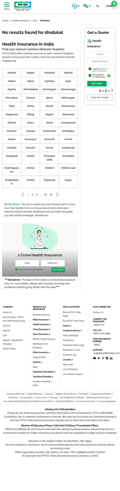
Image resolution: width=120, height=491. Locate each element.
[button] (75, 6)
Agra (68, 81)
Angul (68, 179)
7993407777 (99, 324)
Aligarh (49, 114)
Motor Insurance (41, 320)
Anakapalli (12, 155)
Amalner (12, 131)
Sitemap (54, 398)
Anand (30, 155)
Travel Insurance (41, 329)
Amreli (68, 139)
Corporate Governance (101, 394)
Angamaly (49, 179)
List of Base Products (73, 374)
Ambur (12, 139)
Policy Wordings (70, 335)
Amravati (49, 139)
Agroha (11, 89)
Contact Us (98, 312)
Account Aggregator (107, 401)
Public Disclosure (35, 394)
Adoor (30, 81)
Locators (67, 359)
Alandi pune (68, 105)
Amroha (30, 147)
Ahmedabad (30, 89)
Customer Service (71, 330)
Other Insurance (40, 352)
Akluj (12, 105)
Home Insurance (41, 334)
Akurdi (49, 105)
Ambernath (49, 131)
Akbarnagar (68, 97)
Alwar (49, 122)
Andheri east (68, 167)
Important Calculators (43, 372)
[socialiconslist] (94, 358)
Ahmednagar (68, 89)
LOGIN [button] (109, 6)
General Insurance (41, 315)
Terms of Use (42, 398)
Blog (35, 367)
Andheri (49, 167)
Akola (30, 105)
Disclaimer (13, 398)
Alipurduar (68, 114)
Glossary (50, 394)
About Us (7, 312)
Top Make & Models (42, 377)
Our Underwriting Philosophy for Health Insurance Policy (28, 401)
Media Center (9, 349)
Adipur (12, 81)
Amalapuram (68, 122)
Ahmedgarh (49, 89)
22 (51, 194)
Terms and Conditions (100, 70)
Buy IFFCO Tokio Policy (74, 321)
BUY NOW (97, 83)
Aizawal (30, 97)
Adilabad (49, 72)
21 (45, 194)
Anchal (30, 167)
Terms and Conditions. (35, 269)
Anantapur (68, 155)
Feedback (84, 394)
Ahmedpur (11, 97)
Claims (66, 326)
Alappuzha (12, 114)
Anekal (30, 179)
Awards (6, 330)
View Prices (58, 270)
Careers (6, 326)
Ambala (30, 131)
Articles (37, 362)
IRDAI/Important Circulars (98, 398)
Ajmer (49, 97)
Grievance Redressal (16, 394)
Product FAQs (39, 357)
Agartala (49, 81)
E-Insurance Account (86, 401)
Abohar (11, 72)
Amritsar (12, 147)
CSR (5, 335)
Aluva (30, 122)
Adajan (30, 72)
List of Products (70, 369)
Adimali (68, 72)
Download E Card (71, 350)
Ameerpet (30, 139)
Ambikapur (68, 131)
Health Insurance (41, 324)
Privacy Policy (27, 398)
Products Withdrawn (65, 401)
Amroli (49, 147)
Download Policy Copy (73, 345)
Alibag (30, 114)
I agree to (100, 70)
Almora (11, 122)
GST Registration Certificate (72, 398)
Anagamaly (68, 147)
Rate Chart (68, 364)
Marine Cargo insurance (44, 339)
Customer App (70, 355)
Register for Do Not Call (66, 394)
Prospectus (68, 340)
